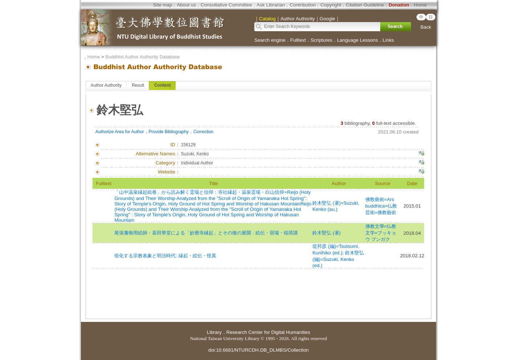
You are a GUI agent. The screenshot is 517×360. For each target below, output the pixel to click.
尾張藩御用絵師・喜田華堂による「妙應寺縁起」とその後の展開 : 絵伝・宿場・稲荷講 (206, 233)
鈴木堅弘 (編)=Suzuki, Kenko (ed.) (338, 259)
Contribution (303, 5)
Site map (162, 5)
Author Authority (106, 85)
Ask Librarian (271, 5)
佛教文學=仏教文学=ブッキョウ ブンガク (381, 233)
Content (162, 85)
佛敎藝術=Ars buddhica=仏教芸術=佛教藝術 (381, 206)
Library (214, 332)
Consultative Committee (226, 5)
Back (425, 27)
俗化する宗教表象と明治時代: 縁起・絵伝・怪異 (165, 255)
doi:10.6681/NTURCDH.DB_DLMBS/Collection (258, 350)
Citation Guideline (365, 5)
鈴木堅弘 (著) (326, 233)
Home (420, 5)
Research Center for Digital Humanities (268, 332)
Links (388, 40)
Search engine (270, 40)
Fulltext (298, 40)
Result (138, 85)
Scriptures (321, 40)
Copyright (330, 5)
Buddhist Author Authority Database (142, 57)
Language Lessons (357, 40)
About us (186, 5)
